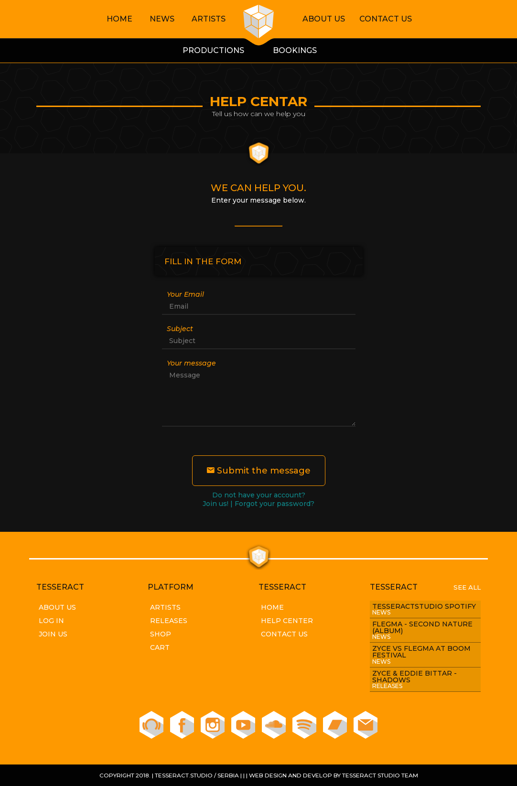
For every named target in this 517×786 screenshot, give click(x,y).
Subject (180, 328)
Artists (209, 18)
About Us (323, 18)
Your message (191, 363)
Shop (160, 634)
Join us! (215, 503)
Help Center (287, 620)
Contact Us (385, 18)
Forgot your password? (274, 503)
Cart (160, 647)
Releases (168, 620)
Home (119, 18)
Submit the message (259, 470)
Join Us (53, 634)
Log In (51, 620)
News (162, 18)
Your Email (185, 294)
